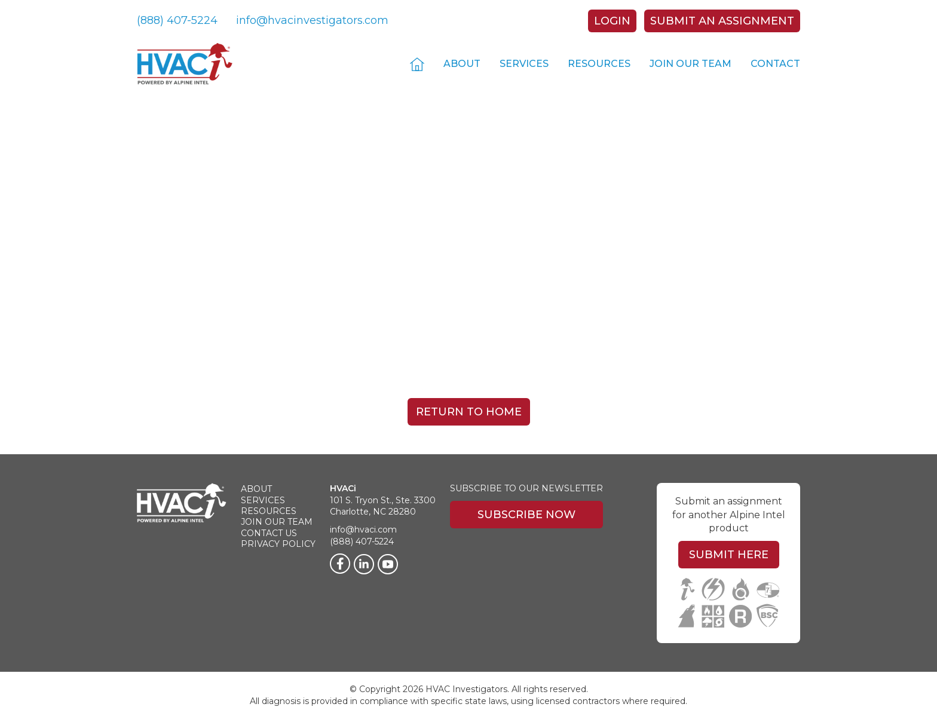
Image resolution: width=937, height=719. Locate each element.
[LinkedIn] (364, 564)
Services (524, 63)
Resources (599, 63)
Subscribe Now (526, 514)
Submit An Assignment (722, 20)
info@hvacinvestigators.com (312, 20)
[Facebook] (340, 563)
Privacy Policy (278, 544)
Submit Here (728, 554)
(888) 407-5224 (177, 20)
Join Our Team (690, 63)
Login (612, 20)
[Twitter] (388, 564)
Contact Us (269, 533)
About (461, 63)
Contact (775, 63)
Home (417, 63)
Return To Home (469, 411)
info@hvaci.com (363, 529)
